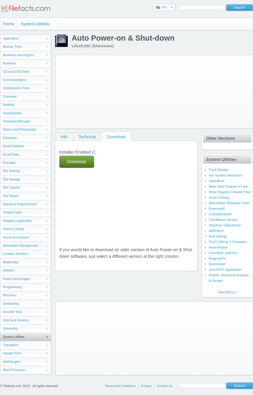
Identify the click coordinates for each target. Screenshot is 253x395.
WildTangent (11, 362)
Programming (12, 287)
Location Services (15, 254)
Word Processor (14, 370)
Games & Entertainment (20, 204)
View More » (227, 292)
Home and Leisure (16, 237)
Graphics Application (17, 221)
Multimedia (10, 262)
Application (10, 38)
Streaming (10, 328)
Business (9, 63)
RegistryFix (217, 258)
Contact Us (164, 386)
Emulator (9, 163)
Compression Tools (16, 88)
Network (8, 270)
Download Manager (16, 121)
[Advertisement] (95, 91)
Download (116, 137)
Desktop (8, 105)
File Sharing (11, 171)
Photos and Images (16, 279)
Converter (10, 96)
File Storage (11, 179)
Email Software (13, 146)
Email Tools (11, 154)
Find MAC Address (223, 253)
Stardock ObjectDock (225, 225)
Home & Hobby (13, 229)
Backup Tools (12, 47)
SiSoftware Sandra (223, 220)
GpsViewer (217, 264)
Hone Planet (218, 247)
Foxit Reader (218, 170)
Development (12, 113)
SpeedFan (217, 181)
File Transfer (12, 187)
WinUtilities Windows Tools (229, 203)
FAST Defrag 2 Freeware (228, 242)
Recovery (9, 295)
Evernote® (217, 209)
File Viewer (10, 196)
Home (8, 24)
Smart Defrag (219, 197)
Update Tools (12, 353)
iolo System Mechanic (225, 175)
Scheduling (10, 304)
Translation (10, 345)
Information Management (20, 246)
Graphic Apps (12, 212)
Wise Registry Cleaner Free (230, 192)
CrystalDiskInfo (220, 214)
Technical (87, 137)
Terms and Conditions (120, 386)
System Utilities (35, 24)
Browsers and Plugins (18, 55)
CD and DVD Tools (16, 72)
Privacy (146, 386)
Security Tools (12, 312)
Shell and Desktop (15, 320)
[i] (93, 152)
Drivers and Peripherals (19, 129)
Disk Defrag (218, 236)
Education (10, 138)
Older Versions (220, 138)
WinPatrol (216, 231)
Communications (14, 80)
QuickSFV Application (225, 270)
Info (64, 137)
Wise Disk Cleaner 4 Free (228, 186)
